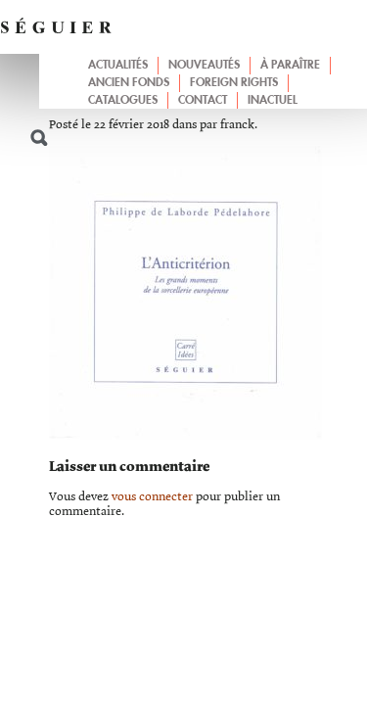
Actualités (118, 65)
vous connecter (152, 497)
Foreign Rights (234, 83)
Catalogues (123, 101)
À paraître (290, 65)
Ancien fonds (128, 83)
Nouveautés (204, 65)
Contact (202, 101)
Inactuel (273, 101)
